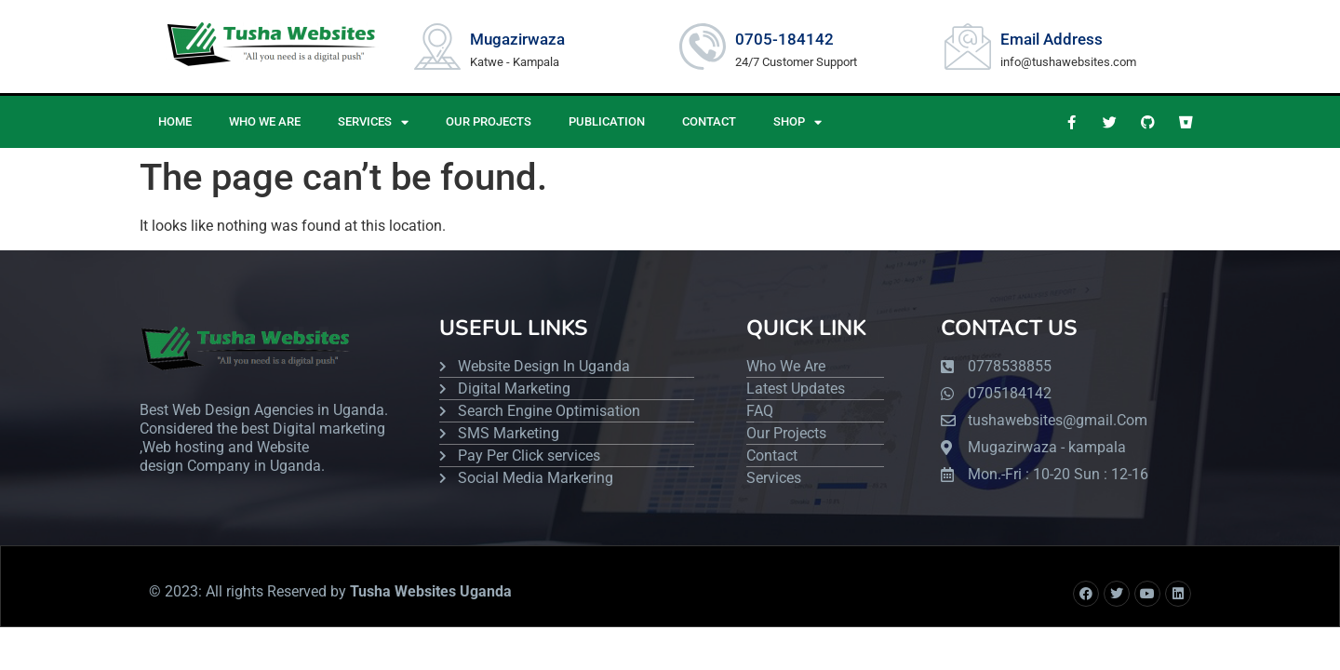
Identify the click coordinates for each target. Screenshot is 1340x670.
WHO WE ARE (265, 121)
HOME (175, 121)
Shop (797, 122)
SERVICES (373, 122)
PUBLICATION (607, 121)
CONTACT (709, 121)
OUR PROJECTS (488, 121)
